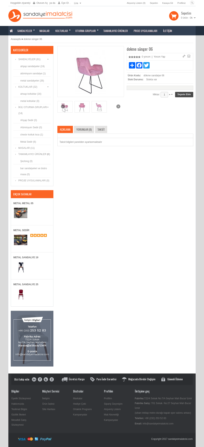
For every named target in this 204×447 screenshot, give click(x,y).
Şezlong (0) (26, 161)
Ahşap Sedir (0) (28, 120)
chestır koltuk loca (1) (31, 134)
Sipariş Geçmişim (113, 403)
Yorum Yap (159, 56)
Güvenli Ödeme (175, 379)
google (51, 379)
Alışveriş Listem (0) (136, 3)
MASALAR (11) (26, 148)
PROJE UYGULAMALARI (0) (33, 180)
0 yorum (146, 56)
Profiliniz (181, 3)
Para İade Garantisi (106, 379)
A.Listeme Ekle (183, 56)
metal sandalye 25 (25, 284)
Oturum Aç (42, 3)
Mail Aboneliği (111, 414)
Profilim (108, 398)
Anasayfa (16, 39)
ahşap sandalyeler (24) (32, 66)
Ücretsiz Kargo (76, 379)
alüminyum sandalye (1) (33, 73)
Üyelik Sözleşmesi (21, 398)
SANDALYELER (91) (29, 59)
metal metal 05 (23, 203)
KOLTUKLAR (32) (27, 86)
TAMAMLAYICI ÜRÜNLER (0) (34, 154)
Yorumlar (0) (84, 129)
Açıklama (65, 129)
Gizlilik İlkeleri (18, 414)
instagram (34, 379)
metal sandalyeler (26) (32, 80)
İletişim (46, 398)
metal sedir (21, 230)
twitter (45, 379)
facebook (40, 379)
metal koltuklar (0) (29, 101)
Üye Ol (65, 3)
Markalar (77, 398)
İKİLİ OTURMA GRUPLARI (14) (32, 110)
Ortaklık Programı (82, 409)
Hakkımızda (17, 403)
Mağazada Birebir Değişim (141, 379)
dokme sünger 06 (33, 39)
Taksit (101, 129)
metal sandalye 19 (25, 257)
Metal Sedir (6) (28, 141)
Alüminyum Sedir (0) (31, 127)
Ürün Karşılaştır (188, 56)
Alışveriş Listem (112, 409)
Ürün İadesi (48, 403)
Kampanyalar (80, 414)
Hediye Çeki (79, 403)
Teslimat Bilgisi (19, 409)
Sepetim (154, 3)
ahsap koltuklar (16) (30, 93)
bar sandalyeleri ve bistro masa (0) (33, 171)
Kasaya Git (167, 3)
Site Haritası (48, 409)
